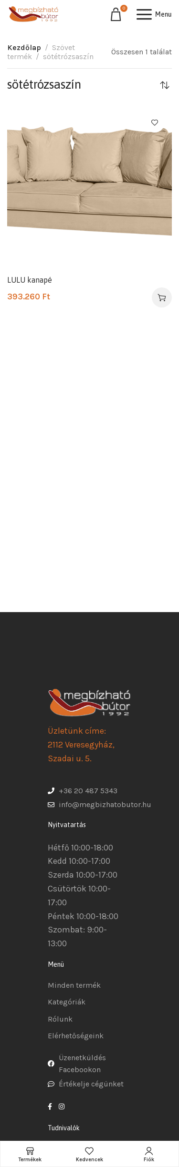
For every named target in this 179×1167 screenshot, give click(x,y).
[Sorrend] (165, 85)
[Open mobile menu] (154, 14)
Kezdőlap (24, 47)
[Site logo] (33, 14)
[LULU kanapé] (89, 187)
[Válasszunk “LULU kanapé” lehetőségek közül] (162, 297)
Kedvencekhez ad (155, 123)
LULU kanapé (29, 280)
